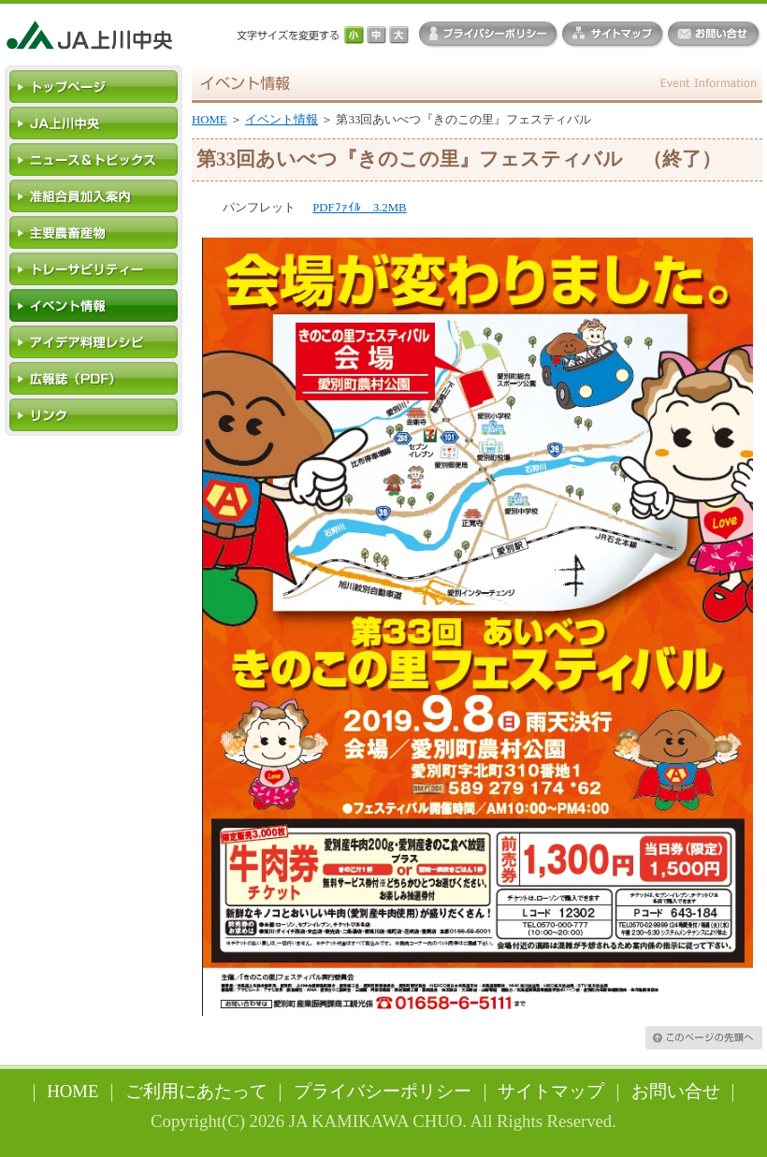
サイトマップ (551, 1091)
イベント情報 (281, 119)
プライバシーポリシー (382, 1091)
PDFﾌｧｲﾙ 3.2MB (359, 207)
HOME (209, 119)
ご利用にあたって (196, 1091)
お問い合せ (675, 1091)
